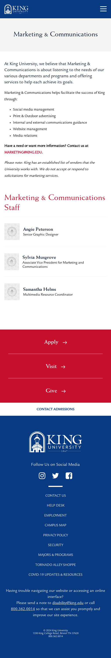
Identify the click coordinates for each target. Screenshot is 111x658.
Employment (55, 516)
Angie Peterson (38, 229)
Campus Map (55, 525)
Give (56, 391)
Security (55, 545)
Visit (55, 367)
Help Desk (55, 506)
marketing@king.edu (23, 153)
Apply (55, 342)
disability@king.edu (68, 603)
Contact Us (55, 496)
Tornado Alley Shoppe (55, 565)
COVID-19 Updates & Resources (55, 575)
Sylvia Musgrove (39, 257)
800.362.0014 (23, 609)
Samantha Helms (39, 289)
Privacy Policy (55, 535)
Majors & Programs (55, 555)
